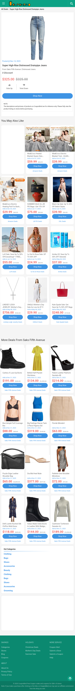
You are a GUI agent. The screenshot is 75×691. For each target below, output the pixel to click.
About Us (4, 668)
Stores (3, 650)
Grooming (8, 590)
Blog (3, 654)
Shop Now (37, 96)
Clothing (7, 553)
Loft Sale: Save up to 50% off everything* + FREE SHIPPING (13, 256)
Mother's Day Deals (32, 650)
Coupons (4, 657)
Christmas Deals (31, 647)
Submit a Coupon (56, 654)
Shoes (6, 562)
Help (51, 657)
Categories (5, 647)
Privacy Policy (6, 671)
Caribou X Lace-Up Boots (12, 373)
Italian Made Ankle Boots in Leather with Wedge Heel (37, 526)
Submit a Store (55, 650)
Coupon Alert (55, 647)
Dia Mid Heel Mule (34, 473)
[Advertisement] (13, 149)
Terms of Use (6, 675)
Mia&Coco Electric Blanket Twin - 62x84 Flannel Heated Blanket (61, 156)
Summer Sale (30, 654)
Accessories (9, 566)
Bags (6, 558)
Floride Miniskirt (58, 423)
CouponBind (44, 686)
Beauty (7, 570)
